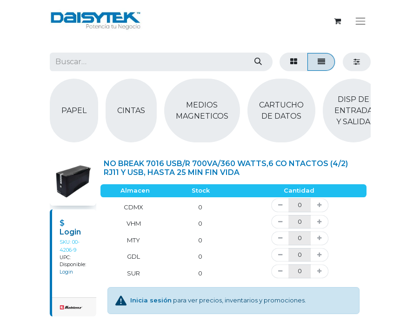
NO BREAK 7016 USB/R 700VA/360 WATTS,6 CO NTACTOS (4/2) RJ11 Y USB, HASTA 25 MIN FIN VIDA (226, 168)
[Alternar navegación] (360, 21)
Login (70, 232)
